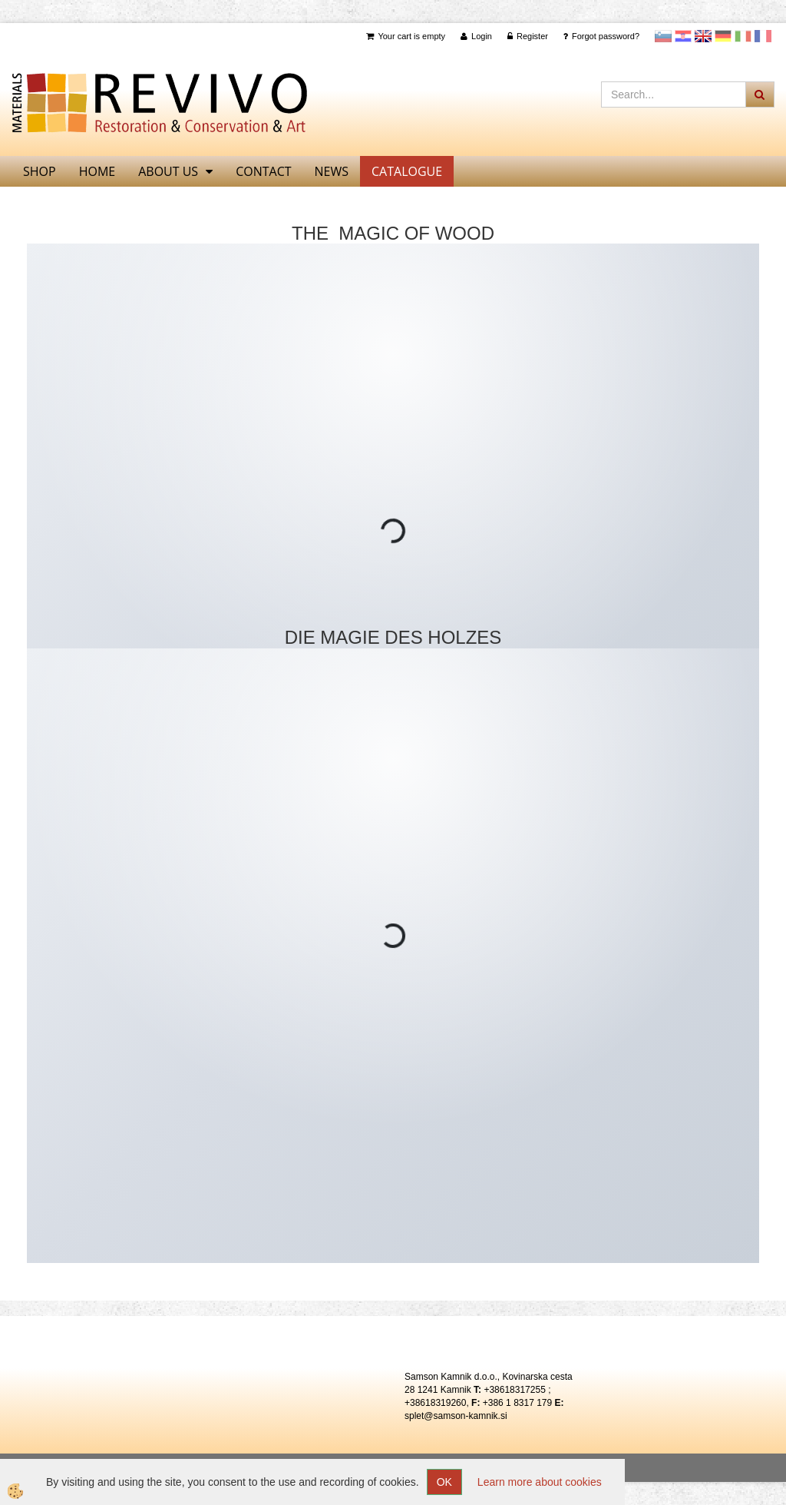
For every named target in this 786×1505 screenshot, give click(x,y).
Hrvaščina (683, 36)
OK (444, 1482)
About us (168, 171)
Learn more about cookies (539, 1482)
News (331, 171)
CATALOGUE (407, 171)
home (97, 171)
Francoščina (763, 36)
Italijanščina (743, 36)
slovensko (663, 36)
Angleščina (703, 36)
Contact (263, 171)
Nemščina (723, 36)
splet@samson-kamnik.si (456, 1416)
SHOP (39, 171)
